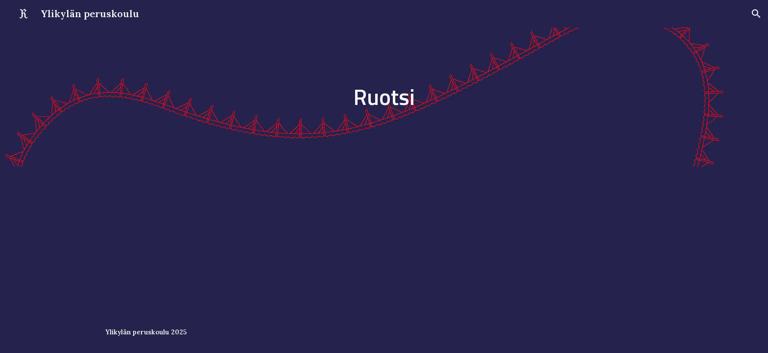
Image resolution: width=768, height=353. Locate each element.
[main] (384, 97)
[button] (756, 13)
